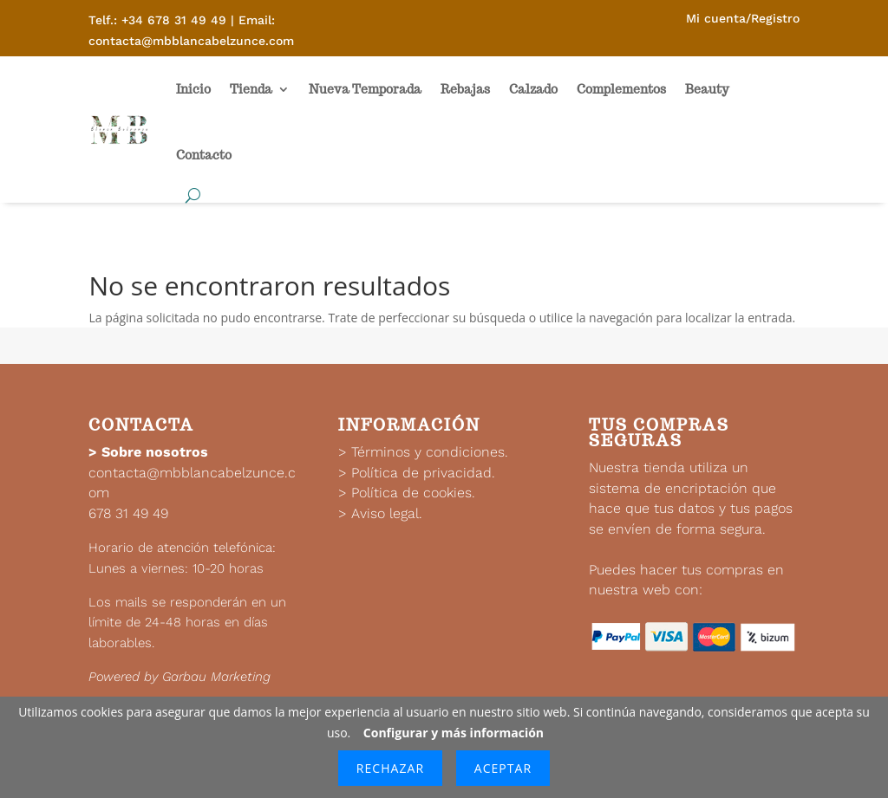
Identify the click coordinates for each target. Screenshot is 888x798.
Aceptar (503, 768)
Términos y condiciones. (429, 452)
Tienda (251, 89)
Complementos (621, 89)
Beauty (707, 89)
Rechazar (390, 768)
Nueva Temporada (365, 89)
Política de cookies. (413, 492)
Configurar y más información (453, 732)
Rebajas (465, 89)
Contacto (204, 155)
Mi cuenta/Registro (743, 18)
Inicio (193, 89)
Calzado (533, 89)
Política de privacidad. (423, 472)
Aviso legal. (386, 513)
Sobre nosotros (154, 452)
